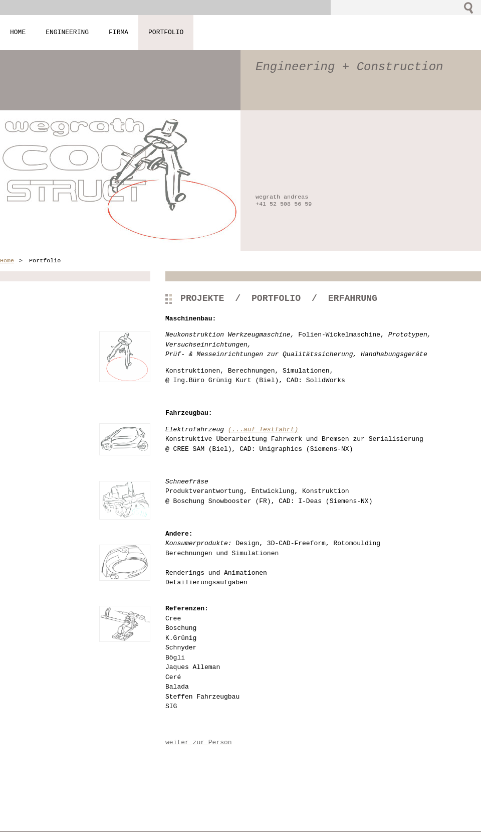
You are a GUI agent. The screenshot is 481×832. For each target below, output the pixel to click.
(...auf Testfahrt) (263, 429)
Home (7, 261)
